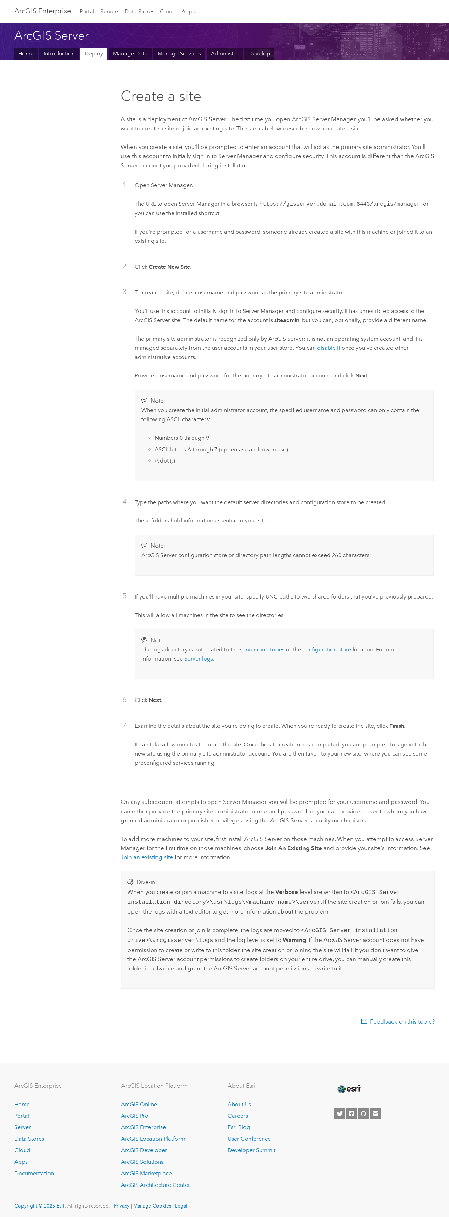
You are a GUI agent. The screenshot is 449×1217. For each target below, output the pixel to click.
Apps (188, 11)
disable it (328, 347)
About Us (239, 1101)
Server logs (198, 658)
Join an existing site (147, 857)
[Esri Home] (348, 1086)
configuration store (326, 649)
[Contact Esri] (375, 1111)
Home (26, 53)
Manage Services (179, 53)
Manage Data (130, 53)
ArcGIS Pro (134, 1113)
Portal (87, 11)
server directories (262, 649)
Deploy (94, 53)
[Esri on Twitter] (339, 1111)
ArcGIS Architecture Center (155, 1182)
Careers (238, 1113)
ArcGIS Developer (144, 1147)
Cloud (168, 11)
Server (22, 1124)
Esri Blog (239, 1124)
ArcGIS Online (139, 1101)
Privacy (121, 1203)
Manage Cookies (152, 1203)
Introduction (59, 53)
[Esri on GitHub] (363, 1111)
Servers (109, 11)
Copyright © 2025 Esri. (40, 1203)
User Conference (249, 1136)
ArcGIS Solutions (142, 1159)
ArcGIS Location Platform (153, 1136)
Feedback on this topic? (402, 1018)
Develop (259, 53)
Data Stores (139, 11)
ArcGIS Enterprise (42, 11)
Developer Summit (251, 1147)
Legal (181, 1203)
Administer (225, 53)
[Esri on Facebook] (351, 1111)
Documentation (34, 1170)
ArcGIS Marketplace (146, 1170)
